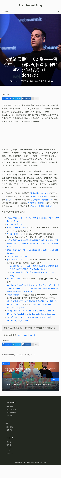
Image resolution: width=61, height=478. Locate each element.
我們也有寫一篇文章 (35, 203)
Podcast (50, 81)
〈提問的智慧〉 (13, 294)
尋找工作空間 (11, 409)
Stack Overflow (22, 354)
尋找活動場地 (11, 412)
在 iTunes (45, 193)
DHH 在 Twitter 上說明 (17, 227)
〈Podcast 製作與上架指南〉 (41, 206)
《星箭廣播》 (34, 193)
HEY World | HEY (14, 224)
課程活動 (9, 406)
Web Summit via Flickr (28, 335)
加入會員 (9, 415)
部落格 (8, 445)
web (33, 354)
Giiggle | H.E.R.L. (14, 234)
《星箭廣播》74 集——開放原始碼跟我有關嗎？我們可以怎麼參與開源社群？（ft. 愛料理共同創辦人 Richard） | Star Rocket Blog (33, 243)
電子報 (8, 199)
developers (9, 354)
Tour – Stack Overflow (17, 256)
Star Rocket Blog (30, 5)
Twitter (9, 451)
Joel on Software (14, 259)
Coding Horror (13, 278)
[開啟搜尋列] (58, 11)
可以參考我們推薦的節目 (42, 199)
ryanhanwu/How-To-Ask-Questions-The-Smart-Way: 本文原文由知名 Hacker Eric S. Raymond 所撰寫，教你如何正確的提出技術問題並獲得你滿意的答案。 (33, 288)
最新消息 (9, 430)
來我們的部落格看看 (39, 196)
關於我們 (9, 427)
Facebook (9, 454)
